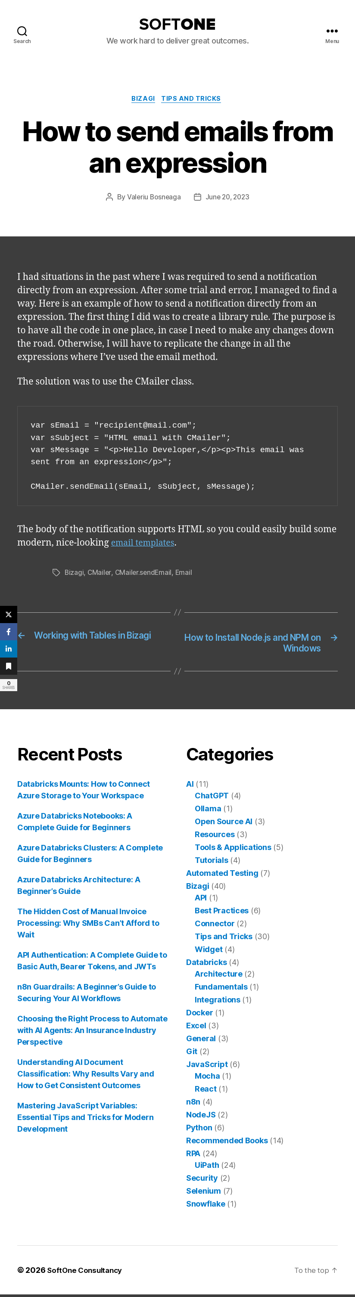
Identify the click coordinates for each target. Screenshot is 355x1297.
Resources (215, 836)
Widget (208, 951)
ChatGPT (212, 798)
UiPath (207, 1167)
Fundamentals (221, 989)
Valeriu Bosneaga (152, 198)
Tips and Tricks (193, 100)
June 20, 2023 (228, 198)
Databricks (206, 964)
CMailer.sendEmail (144, 574)
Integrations (217, 1002)
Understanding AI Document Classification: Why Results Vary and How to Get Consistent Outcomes (85, 1076)
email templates (145, 544)
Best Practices (222, 913)
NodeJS (200, 1117)
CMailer (100, 574)
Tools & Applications (233, 849)
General (201, 1041)
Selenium (203, 1193)
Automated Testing (222, 875)
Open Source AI (223, 823)
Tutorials (211, 862)
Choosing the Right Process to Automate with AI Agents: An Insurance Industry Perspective (92, 1033)
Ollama (208, 811)
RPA (193, 1155)
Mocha (207, 1078)
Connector (215, 926)
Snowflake (205, 1206)
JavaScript (206, 1066)
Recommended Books (227, 1143)
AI (189, 786)
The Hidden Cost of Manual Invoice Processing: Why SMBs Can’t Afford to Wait (88, 925)
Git (191, 1053)
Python (199, 1130)
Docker (199, 1015)
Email (186, 574)
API (201, 900)
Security (202, 1180)
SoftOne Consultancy (87, 1272)
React (206, 1091)
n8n (193, 1104)
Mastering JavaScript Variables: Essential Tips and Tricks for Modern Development (85, 1120)
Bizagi (143, 100)
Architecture (219, 976)
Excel (196, 1028)
